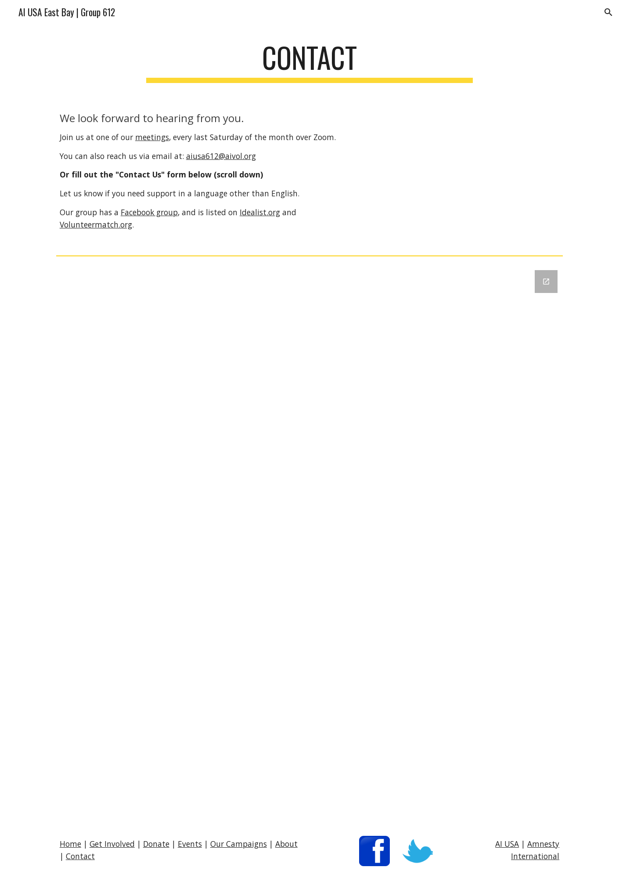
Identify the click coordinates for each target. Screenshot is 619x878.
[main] (309, 62)
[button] (608, 12)
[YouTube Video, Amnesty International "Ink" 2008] (461, 174)
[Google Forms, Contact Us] (309, 541)
